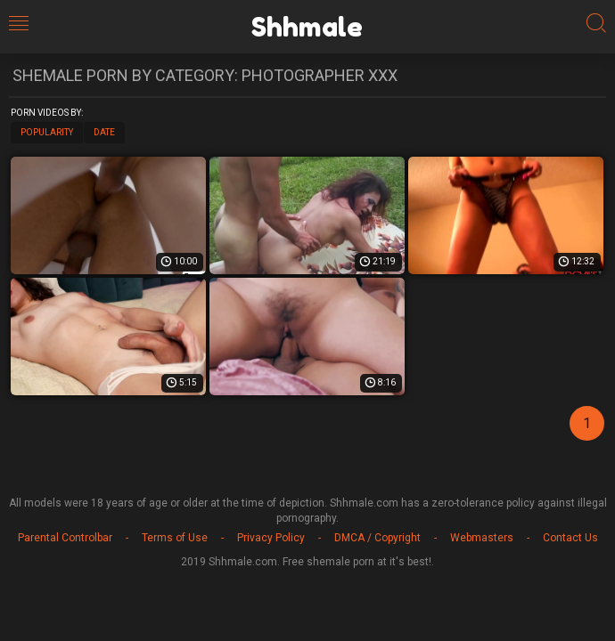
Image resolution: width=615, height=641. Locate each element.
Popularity (46, 132)
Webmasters (481, 537)
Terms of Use (175, 537)
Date (104, 132)
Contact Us (570, 537)
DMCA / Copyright (377, 537)
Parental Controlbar (65, 537)
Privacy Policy (271, 537)
